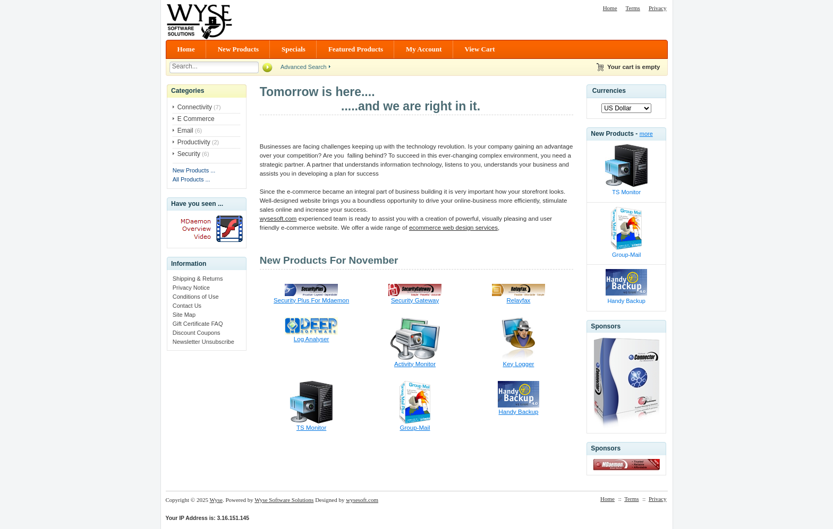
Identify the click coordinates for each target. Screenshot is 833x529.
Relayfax (519, 300)
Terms (633, 8)
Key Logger (518, 364)
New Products (238, 49)
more (646, 134)
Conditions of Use (196, 296)
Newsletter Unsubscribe (203, 342)
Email (185, 130)
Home (610, 8)
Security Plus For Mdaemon (311, 300)
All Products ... (191, 179)
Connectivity (194, 107)
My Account (424, 49)
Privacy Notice (191, 287)
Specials (293, 49)
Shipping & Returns (198, 278)
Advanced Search (303, 67)
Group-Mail (415, 427)
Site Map (184, 314)
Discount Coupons (196, 332)
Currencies (609, 90)
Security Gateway (415, 300)
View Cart (480, 49)
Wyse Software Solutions (283, 500)
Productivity (193, 142)
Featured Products (355, 49)
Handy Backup (519, 412)
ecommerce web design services (453, 227)
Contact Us (187, 305)
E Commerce (196, 119)
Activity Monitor (415, 364)
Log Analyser (311, 339)
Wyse (216, 500)
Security (188, 154)
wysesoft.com (278, 218)
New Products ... (194, 170)
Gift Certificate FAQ (198, 323)
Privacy (658, 8)
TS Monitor (311, 427)
